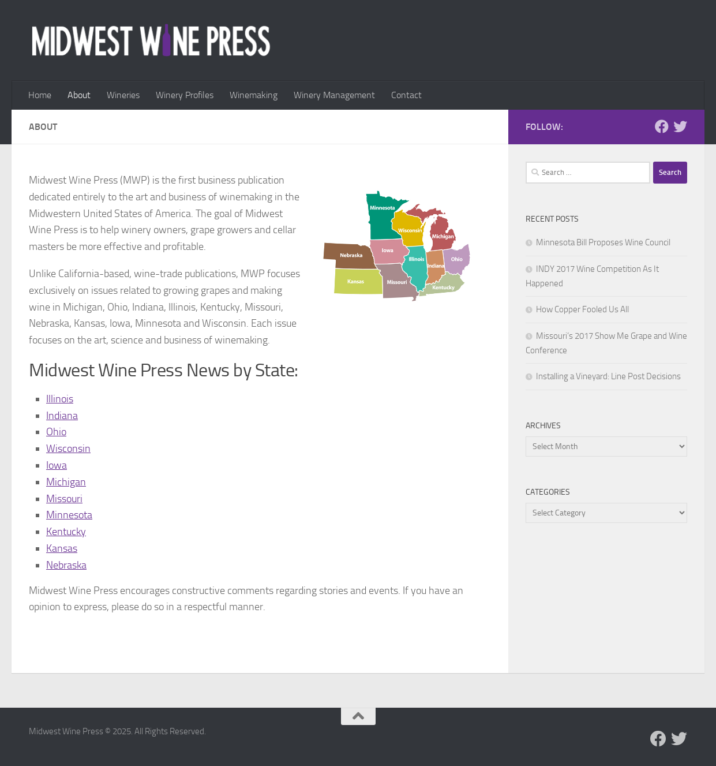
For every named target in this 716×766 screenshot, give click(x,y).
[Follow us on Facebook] (662, 126)
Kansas (61, 548)
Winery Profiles (184, 94)
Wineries (123, 94)
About (79, 94)
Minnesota (69, 515)
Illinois (59, 399)
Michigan (66, 482)
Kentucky (66, 531)
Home (39, 94)
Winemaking (254, 94)
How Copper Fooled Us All (582, 309)
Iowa (56, 465)
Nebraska (66, 565)
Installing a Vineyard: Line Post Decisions (608, 376)
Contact (406, 94)
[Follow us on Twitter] (680, 126)
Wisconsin (68, 448)
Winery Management (334, 94)
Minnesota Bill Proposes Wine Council (603, 242)
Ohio (56, 431)
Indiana (62, 415)
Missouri (64, 498)
